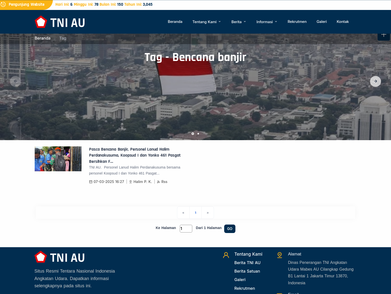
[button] (375, 81)
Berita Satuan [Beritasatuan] (247, 271)
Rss (162, 181)
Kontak (343, 21)
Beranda (175, 21)
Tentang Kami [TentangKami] (248, 254)
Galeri (321, 21)
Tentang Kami (206, 21)
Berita (238, 21)
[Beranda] (60, 21)
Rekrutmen (297, 21)
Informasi (267, 21)
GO (229, 229)
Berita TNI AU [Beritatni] (247, 262)
